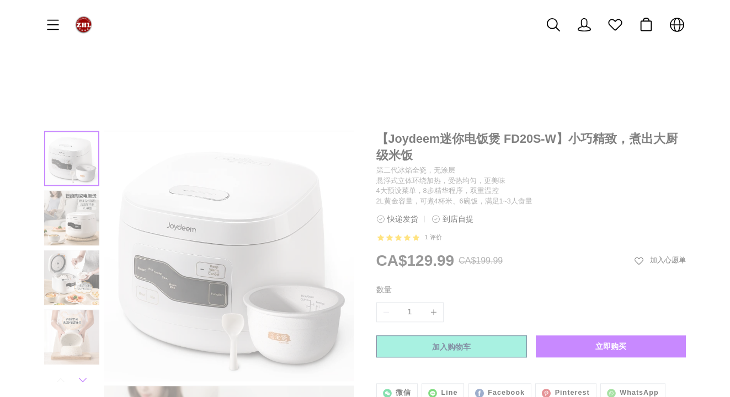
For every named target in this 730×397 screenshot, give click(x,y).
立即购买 (610, 288)
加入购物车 (451, 289)
